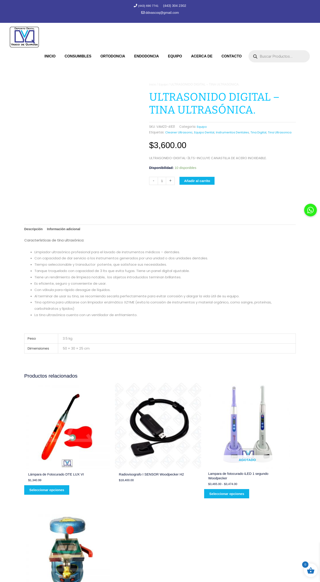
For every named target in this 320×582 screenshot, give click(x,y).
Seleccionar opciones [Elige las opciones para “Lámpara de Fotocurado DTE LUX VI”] (50, 470)
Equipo (164, 83)
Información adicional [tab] (65, 229)
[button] (310, 210)
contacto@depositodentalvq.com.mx (243, 538)
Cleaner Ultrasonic (179, 132)
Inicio (152, 83)
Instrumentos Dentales (235, 132)
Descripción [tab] (34, 229)
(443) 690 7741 (149, 5)
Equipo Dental (205, 132)
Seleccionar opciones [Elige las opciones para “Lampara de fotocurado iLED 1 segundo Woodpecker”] (188, 473)
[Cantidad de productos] (162, 186)
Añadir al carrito (197, 186)
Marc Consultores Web (180, 570)
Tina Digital (262, 132)
